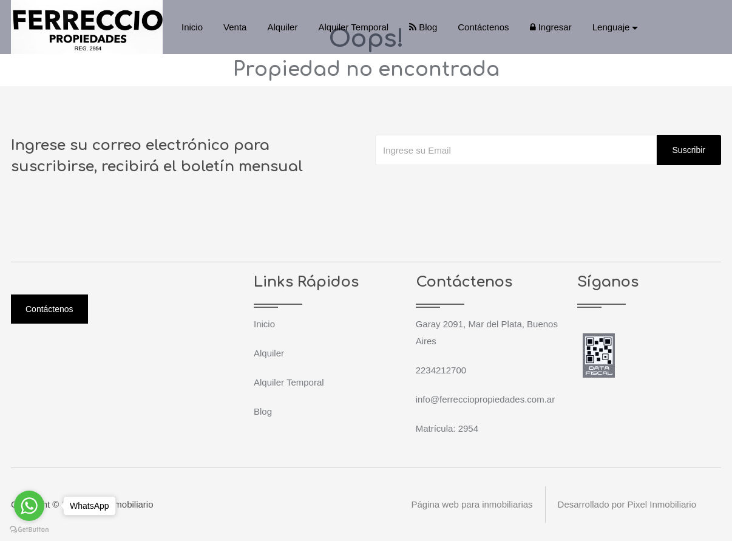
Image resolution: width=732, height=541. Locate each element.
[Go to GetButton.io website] (29, 528)
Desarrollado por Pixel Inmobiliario (627, 504)
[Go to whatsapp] (29, 506)
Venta (234, 27)
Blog (423, 27)
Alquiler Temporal (353, 27)
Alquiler (282, 27)
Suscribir (689, 150)
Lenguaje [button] (611, 27)
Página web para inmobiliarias (471, 504)
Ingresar (551, 27)
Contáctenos (483, 27)
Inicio (192, 27)
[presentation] (467, 189)
